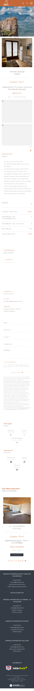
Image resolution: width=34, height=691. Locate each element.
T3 (12, 25)
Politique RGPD (14, 683)
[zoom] (17, 101)
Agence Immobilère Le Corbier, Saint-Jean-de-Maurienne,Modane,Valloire (15, 22)
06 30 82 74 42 (17, 608)
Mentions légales (12, 682)
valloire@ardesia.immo (17, 649)
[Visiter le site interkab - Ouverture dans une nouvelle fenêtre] (20, 670)
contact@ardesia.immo (17, 585)
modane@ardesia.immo (13, 301)
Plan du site (21, 680)
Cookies (21, 683)
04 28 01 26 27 (17, 582)
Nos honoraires (13, 680)
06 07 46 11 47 (9, 294)
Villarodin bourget (15, 24)
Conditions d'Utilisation (11, 409)
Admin (18, 682)
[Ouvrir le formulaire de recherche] (23, 3)
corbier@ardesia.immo (17, 610)
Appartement (6, 25)
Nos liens (23, 682)
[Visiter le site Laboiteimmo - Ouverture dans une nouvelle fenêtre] (17, 687)
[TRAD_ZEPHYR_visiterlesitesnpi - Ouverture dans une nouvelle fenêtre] (9, 670)
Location (5, 24)
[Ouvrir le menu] (31, 3)
